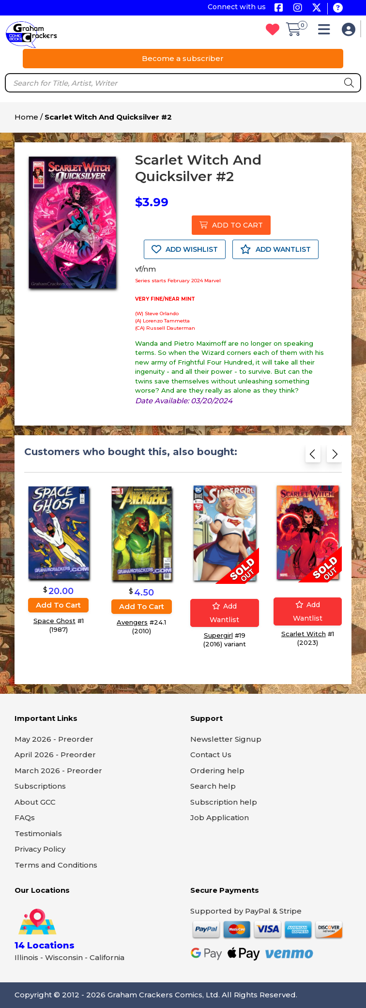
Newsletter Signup (225, 739)
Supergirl (218, 636)
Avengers (132, 622)
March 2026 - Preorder (58, 770)
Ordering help (217, 770)
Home (26, 117)
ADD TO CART (231, 225)
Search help (213, 786)
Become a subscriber (183, 58)
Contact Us (210, 754)
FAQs (25, 817)
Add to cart (58, 605)
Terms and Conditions (56, 865)
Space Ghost (54, 621)
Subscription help (223, 802)
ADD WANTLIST (275, 249)
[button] (326, 31)
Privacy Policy (40, 849)
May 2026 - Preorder (54, 739)
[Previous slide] (312, 457)
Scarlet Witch (303, 634)
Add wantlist (224, 613)
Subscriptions (40, 786)
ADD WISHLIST (185, 249)
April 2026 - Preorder (55, 754)
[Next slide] (334, 457)
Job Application (219, 817)
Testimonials (38, 833)
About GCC (35, 802)
